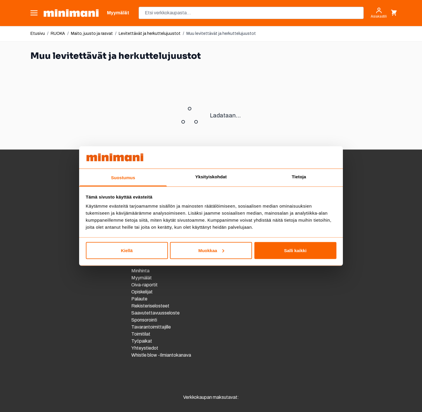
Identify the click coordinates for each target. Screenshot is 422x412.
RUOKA (58, 33)
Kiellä (126, 250)
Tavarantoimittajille (151, 326)
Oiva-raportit (145, 284)
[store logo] (71, 13)
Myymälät (141, 277)
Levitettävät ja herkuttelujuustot (150, 33)
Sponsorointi (144, 319)
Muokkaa (211, 250)
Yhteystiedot (144, 348)
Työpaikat (141, 341)
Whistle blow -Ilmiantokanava (161, 355)
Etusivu (37, 33)
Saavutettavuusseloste (155, 312)
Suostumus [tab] (123, 177)
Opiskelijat (142, 291)
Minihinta (140, 270)
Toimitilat (140, 333)
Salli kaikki (295, 250)
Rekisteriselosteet (150, 305)
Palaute (139, 298)
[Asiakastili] (379, 13)
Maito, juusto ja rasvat (92, 33)
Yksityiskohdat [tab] (211, 176)
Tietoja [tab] (299, 176)
